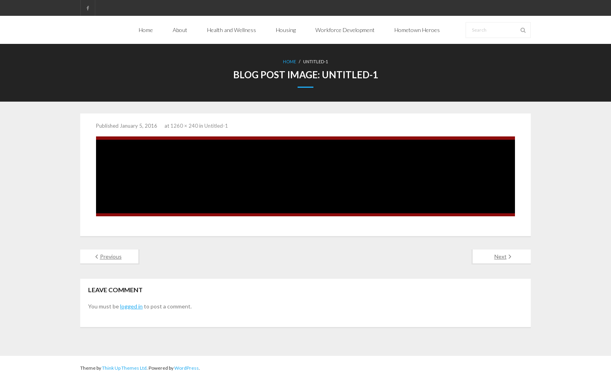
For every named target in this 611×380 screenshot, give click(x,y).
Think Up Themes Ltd (124, 368)
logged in (131, 306)
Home (289, 61)
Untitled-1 (216, 126)
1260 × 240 (184, 126)
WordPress (186, 368)
